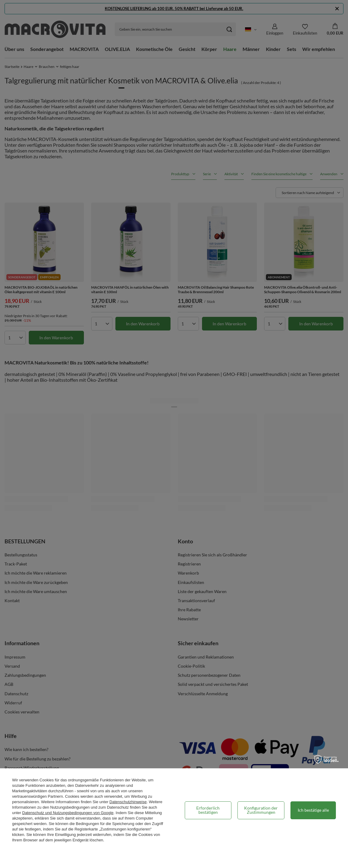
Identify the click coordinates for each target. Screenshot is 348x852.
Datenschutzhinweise (128, 802)
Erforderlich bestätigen (208, 810)
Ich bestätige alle (313, 810)
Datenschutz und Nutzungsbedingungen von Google (67, 812)
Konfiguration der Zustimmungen (261, 810)
